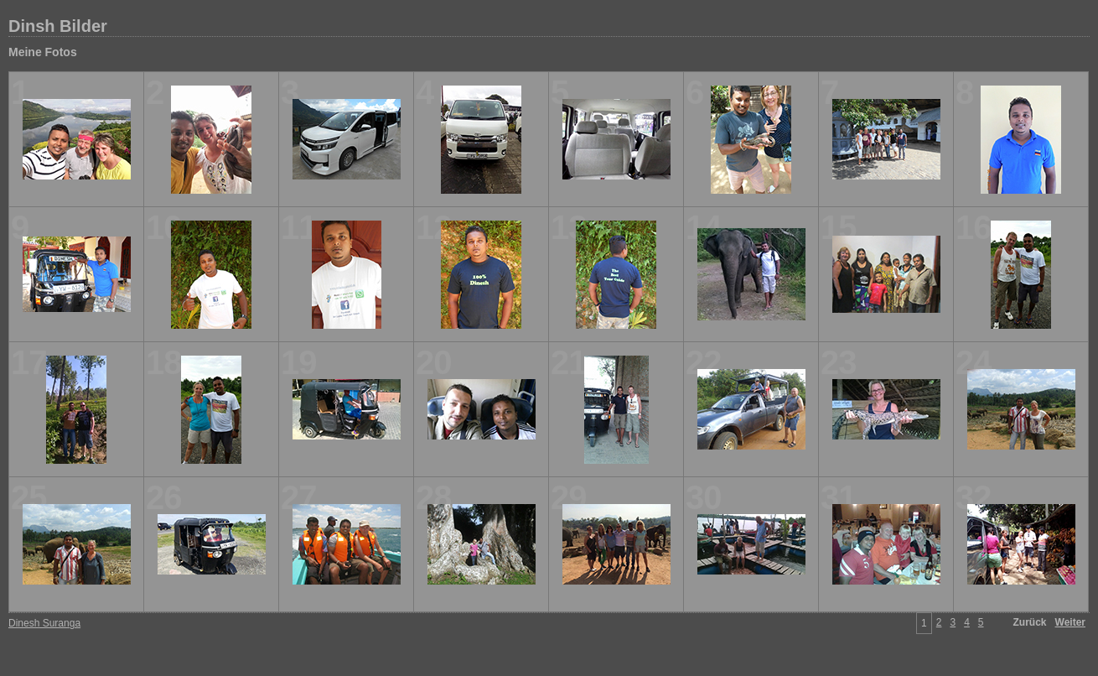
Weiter (1070, 622)
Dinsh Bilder (57, 26)
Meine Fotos (42, 52)
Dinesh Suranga (44, 623)
